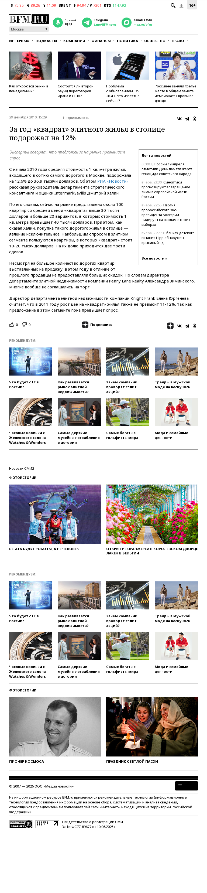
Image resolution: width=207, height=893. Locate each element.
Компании (74, 40)
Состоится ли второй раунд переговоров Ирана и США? (76, 91)
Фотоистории (22, 477)
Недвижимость (76, 117)
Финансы (101, 40)
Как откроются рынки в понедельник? (28, 88)
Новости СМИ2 (21, 468)
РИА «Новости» (113, 181)
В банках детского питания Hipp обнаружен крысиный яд (168, 237)
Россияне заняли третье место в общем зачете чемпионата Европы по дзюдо (175, 93)
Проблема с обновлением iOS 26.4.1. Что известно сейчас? (123, 93)
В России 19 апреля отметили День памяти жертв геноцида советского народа (167, 169)
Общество (154, 40)
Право (178, 40)
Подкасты (46, 40)
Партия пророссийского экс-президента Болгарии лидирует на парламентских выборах (166, 215)
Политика (127, 40)
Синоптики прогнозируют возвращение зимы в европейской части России (166, 189)
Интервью (19, 40)
